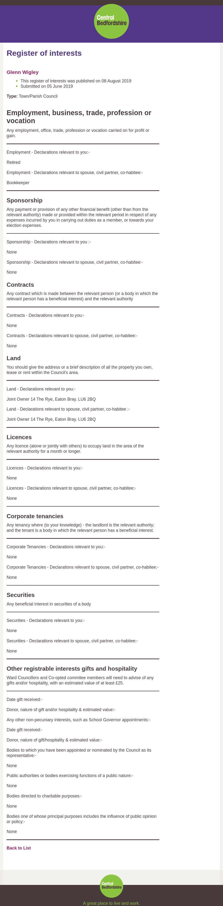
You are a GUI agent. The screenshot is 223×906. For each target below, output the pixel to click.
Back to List (19, 848)
